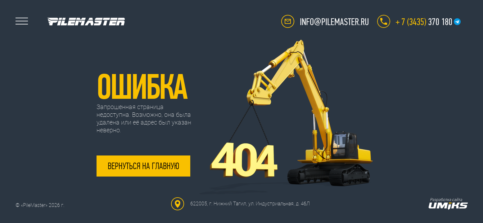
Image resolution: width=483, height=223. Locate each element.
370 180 (424, 22)
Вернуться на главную (143, 166)
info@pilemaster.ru (334, 22)
